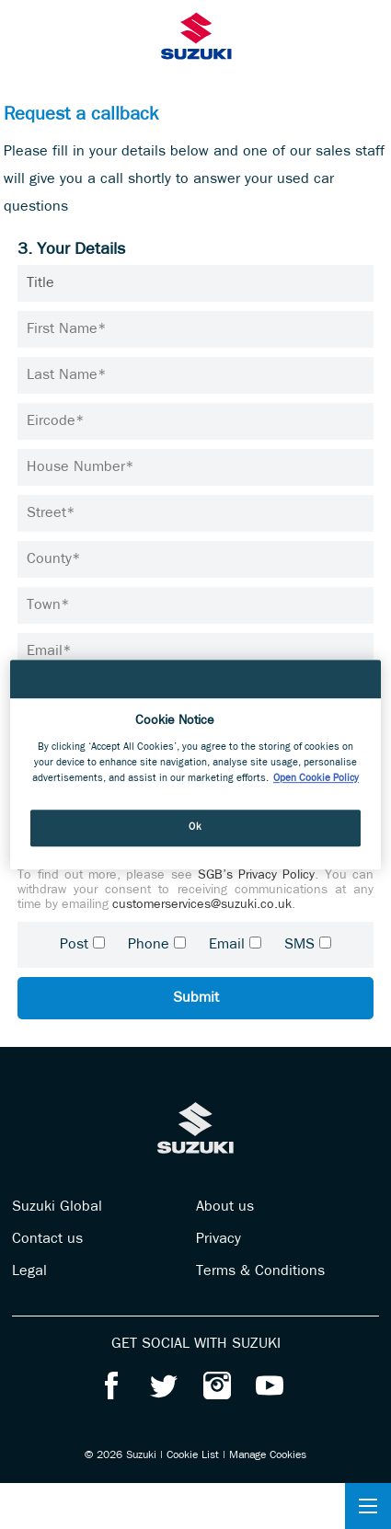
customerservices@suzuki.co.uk (202, 905)
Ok (195, 827)
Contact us (47, 1239)
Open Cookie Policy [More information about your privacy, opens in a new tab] (316, 778)
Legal (29, 1271)
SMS (299, 944)
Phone (148, 944)
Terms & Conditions (260, 1271)
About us (225, 1207)
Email (227, 944)
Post (74, 944)
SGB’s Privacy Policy (257, 875)
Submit (196, 998)
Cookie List (193, 1455)
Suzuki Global (57, 1207)
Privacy (218, 1239)
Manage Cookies (267, 1455)
